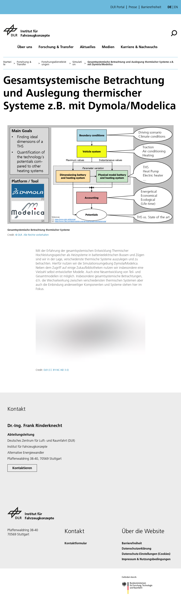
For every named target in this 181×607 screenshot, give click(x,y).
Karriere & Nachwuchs (139, 46)
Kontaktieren (22, 468)
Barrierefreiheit (151, 7)
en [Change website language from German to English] (176, 7)
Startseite (7, 63)
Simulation (77, 63)
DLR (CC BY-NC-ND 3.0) (56, 369)
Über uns (24, 46)
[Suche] (174, 33)
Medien (108, 46)
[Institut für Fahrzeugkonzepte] (26, 30)
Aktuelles (87, 46)
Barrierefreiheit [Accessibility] (132, 543)
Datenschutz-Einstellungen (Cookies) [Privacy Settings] (146, 554)
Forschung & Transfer (56, 46)
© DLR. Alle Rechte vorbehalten (32, 234)
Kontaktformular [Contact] (76, 543)
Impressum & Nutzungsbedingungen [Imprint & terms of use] (146, 559)
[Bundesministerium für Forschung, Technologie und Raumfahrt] (139, 597)
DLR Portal (117, 7)
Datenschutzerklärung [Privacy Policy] (136, 548)
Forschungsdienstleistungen (54, 63)
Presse (133, 7)
